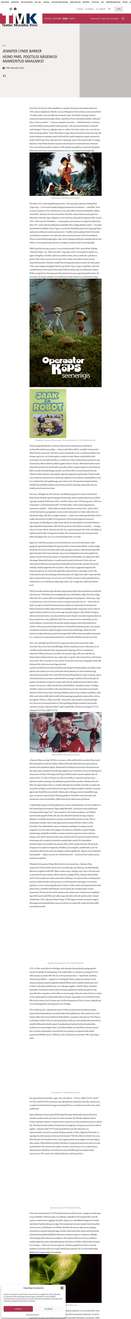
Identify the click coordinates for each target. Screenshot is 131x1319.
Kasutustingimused (32, 1314)
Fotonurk (105, 18)
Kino (4, 46)
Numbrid (114, 18)
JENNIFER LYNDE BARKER (22, 52)
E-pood (80, 9)
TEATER (47, 18)
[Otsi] (123, 18)
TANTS (72, 18)
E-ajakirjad (89, 9)
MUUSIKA (57, 18)
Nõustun (18, 1309)
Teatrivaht (95, 18)
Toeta (118, 9)
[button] (62, 1288)
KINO (65, 18)
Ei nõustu (49, 1309)
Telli (109, 9)
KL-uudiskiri (100, 9)
